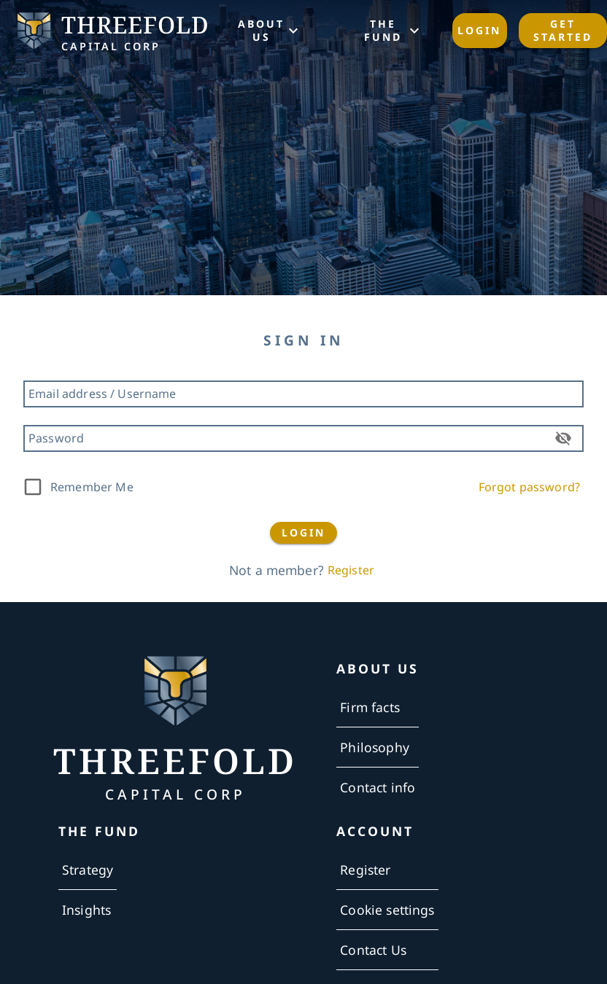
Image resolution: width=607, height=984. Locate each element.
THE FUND (392, 30)
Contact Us (373, 949)
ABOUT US (270, 30)
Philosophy (374, 747)
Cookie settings (387, 909)
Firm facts (370, 707)
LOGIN (303, 533)
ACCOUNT (375, 831)
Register (351, 570)
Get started (563, 30)
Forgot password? (529, 487)
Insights (86, 909)
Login (479, 30)
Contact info (377, 787)
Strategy (87, 869)
